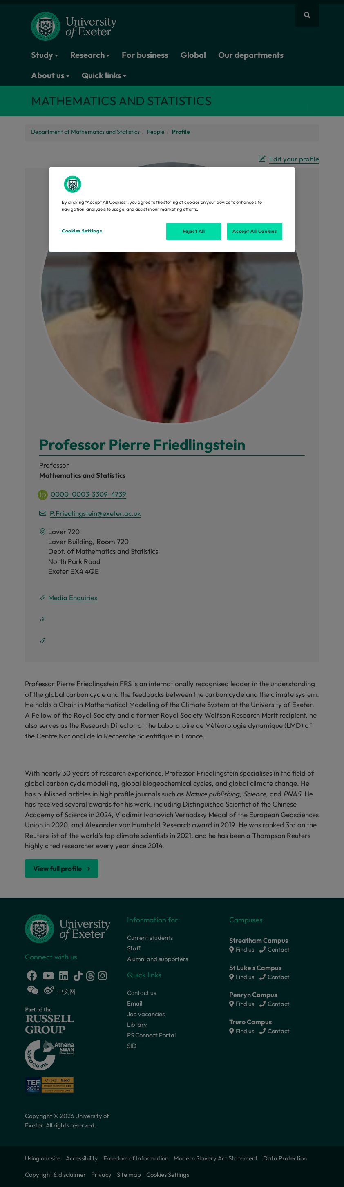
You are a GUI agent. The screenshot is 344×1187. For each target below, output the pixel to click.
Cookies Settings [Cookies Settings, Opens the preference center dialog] (82, 231)
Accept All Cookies (254, 231)
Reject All (194, 231)
